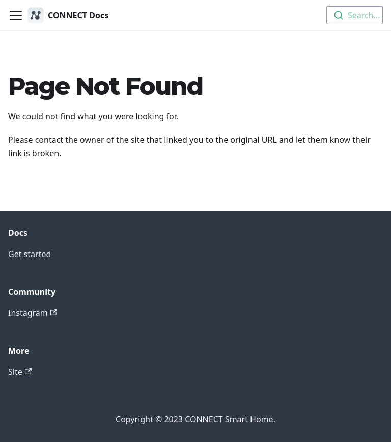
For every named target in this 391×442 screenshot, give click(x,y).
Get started (29, 254)
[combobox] (354, 15)
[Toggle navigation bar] (15, 15)
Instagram (32, 313)
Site (20, 371)
